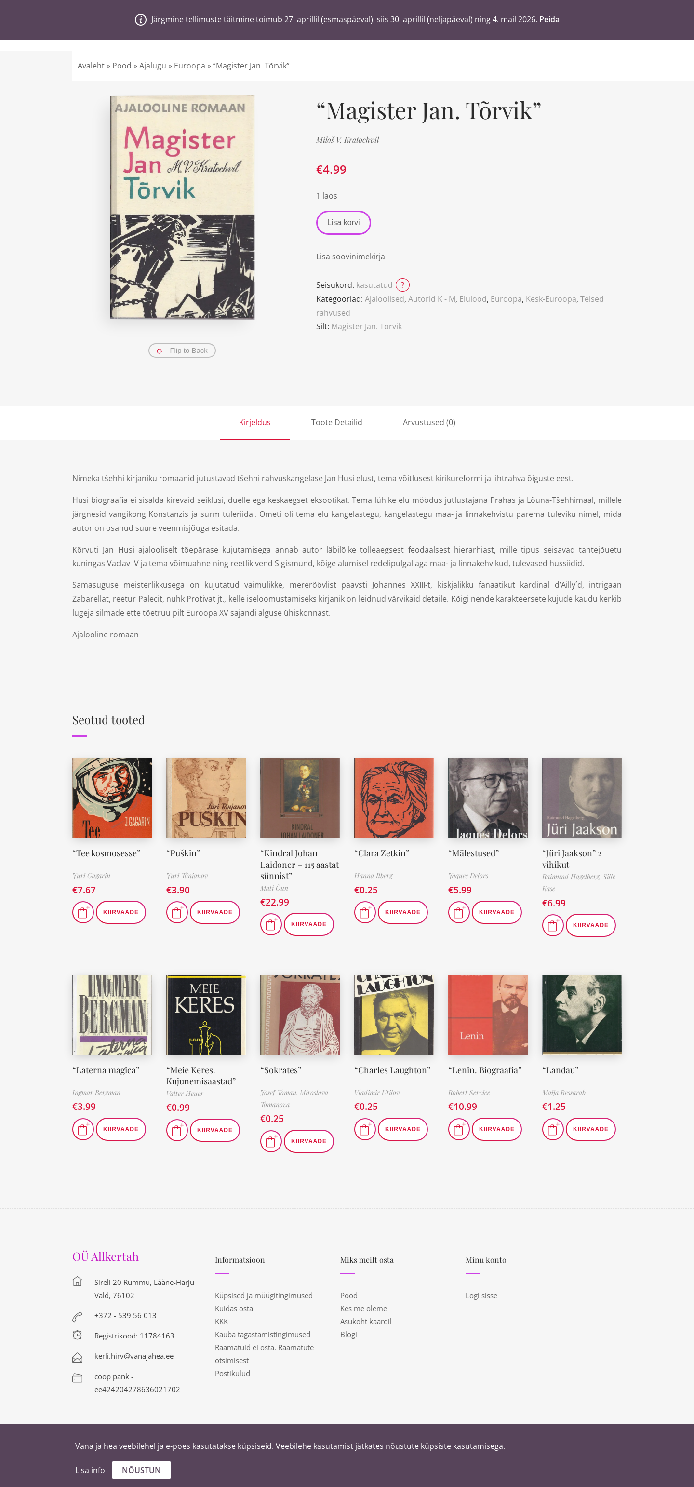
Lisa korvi (343, 222)
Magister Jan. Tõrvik (366, 326)
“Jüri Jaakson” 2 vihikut (572, 858)
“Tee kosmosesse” (106, 853)
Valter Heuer (184, 1093)
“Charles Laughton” (392, 1070)
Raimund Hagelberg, (572, 876)
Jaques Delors (468, 875)
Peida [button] (549, 19)
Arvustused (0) (429, 422)
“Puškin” (183, 853)
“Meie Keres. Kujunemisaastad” (201, 1075)
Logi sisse (481, 1295)
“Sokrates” (280, 1070)
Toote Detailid (336, 422)
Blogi (348, 1334)
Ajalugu (152, 65)
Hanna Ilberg (373, 875)
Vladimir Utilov (377, 1092)
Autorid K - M (431, 299)
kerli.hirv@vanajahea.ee (134, 1356)
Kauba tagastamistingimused (262, 1334)
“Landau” (560, 1070)
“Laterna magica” (106, 1070)
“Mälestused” (473, 853)
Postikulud (232, 1373)
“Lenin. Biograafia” (485, 1070)
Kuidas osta (234, 1308)
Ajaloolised (384, 299)
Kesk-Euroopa (551, 299)
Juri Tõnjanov (187, 875)
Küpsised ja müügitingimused (264, 1295)
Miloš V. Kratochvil (347, 140)
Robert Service (469, 1092)
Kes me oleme (363, 1308)
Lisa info (90, 1470)
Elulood (473, 299)
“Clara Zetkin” (381, 853)
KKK (221, 1321)
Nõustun (141, 1470)
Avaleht (91, 65)
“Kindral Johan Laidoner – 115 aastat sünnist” (299, 864)
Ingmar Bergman (96, 1092)
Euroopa (189, 65)
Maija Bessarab (564, 1092)
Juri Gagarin (91, 875)
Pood (122, 65)
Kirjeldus (255, 422)
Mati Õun (274, 887)
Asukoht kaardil (366, 1321)
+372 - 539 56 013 (125, 1315)
